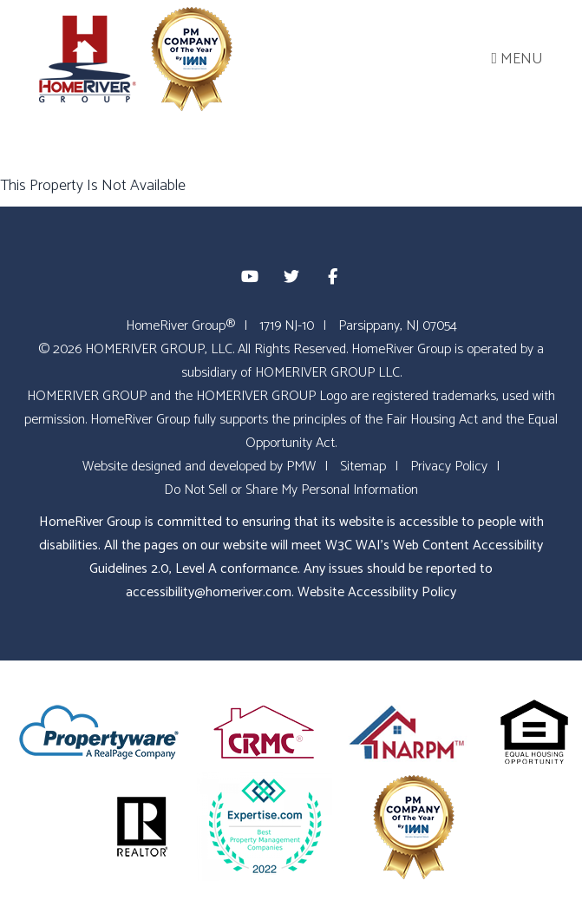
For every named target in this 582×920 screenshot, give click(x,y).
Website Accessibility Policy (377, 592)
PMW (301, 466)
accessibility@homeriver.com (208, 592)
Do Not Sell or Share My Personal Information (291, 490)
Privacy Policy (448, 466)
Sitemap (363, 466)
